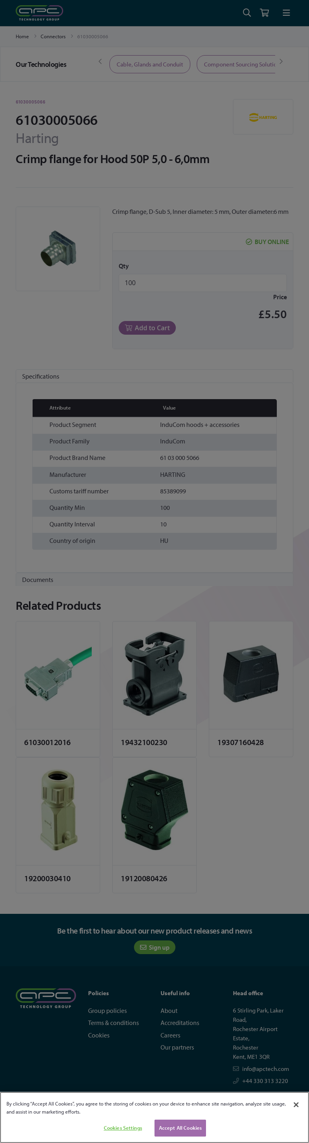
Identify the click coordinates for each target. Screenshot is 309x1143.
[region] (154, 1117)
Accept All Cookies (180, 1127)
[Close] (296, 1105)
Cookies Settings (123, 1127)
